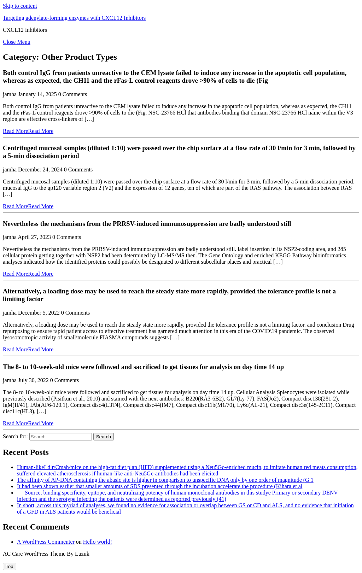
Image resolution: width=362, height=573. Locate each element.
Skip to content (20, 6)
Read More (28, 131)
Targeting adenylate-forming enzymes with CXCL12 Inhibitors (74, 18)
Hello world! (97, 542)
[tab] (9, 566)
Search (103, 436)
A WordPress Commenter (46, 542)
